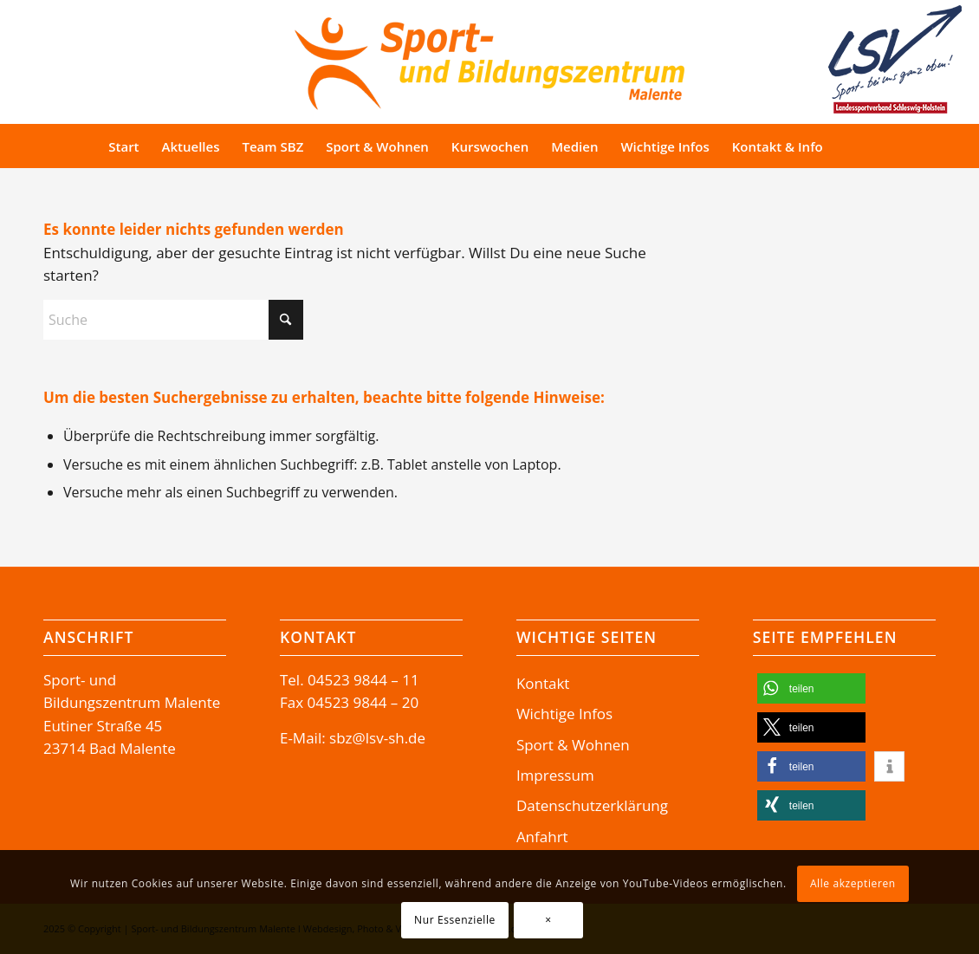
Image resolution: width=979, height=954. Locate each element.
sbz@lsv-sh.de (377, 738)
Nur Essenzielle (455, 919)
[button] (811, 688)
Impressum (555, 775)
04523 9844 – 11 (363, 680)
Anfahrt (542, 837)
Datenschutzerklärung (592, 805)
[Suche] (867, 146)
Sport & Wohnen (573, 745)
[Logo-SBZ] (489, 59)
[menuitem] (123, 146)
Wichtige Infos (564, 714)
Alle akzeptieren (853, 883)
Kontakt (543, 683)
